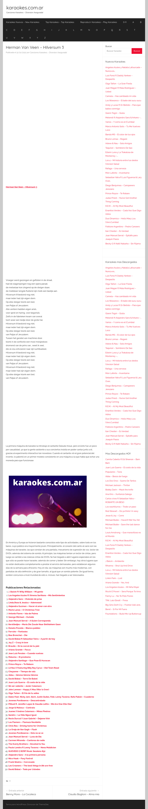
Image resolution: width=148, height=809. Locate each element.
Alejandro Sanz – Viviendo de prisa (25, 599)
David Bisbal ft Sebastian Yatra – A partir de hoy (31, 639)
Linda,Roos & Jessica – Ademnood (25, 602)
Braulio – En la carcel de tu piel (23, 646)
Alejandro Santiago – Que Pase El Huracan (29, 660)
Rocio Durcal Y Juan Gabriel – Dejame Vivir (29, 718)
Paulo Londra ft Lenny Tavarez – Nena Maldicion (32, 747)
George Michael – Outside (21, 617)
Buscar (108, 46)
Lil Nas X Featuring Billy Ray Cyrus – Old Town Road (33, 668)
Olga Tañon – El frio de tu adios (23, 693)
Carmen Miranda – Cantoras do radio (26, 740)
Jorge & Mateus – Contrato (21, 707)
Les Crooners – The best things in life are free (30, 765)
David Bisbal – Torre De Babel (22, 678)
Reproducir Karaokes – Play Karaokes (98, 22)
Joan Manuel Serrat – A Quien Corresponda (29, 620)
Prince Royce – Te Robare (20, 664)
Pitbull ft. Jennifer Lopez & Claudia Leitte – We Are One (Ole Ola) (39, 704)
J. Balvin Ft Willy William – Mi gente (25, 591)
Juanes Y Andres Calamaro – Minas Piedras (29, 711)
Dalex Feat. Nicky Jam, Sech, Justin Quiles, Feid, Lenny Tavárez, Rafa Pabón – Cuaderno (51, 697)
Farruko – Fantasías (18, 631)
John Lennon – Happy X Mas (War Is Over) (28, 689)
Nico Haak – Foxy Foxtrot (20, 758)
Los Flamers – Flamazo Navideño (24, 722)
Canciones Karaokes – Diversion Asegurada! (48, 52)
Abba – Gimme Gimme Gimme (23, 675)
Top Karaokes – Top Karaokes (60, 22)
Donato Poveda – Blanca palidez (24, 628)
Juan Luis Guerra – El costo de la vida (26, 682)
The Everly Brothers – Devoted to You (26, 744)
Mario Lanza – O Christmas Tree (24, 610)
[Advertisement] (52, 80)
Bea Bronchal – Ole (17, 635)
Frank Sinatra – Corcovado (21, 762)
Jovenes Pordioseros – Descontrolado (26, 700)
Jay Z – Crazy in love (18, 642)
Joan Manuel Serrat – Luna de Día (25, 736)
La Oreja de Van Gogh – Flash (22, 729)
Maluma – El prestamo (19, 657)
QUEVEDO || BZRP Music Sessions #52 (26, 751)
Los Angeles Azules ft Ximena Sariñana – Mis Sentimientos (36, 595)
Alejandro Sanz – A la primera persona (27, 755)
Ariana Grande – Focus (19, 649)
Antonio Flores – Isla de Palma (23, 613)
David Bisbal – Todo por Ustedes (24, 769)
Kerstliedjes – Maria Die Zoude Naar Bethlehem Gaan (34, 624)
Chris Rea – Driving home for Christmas (27, 726)
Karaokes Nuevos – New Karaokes (22, 22)
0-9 (124, 22)
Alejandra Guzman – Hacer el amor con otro (30, 606)
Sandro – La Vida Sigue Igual (22, 715)
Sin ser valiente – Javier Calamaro (25, 686)
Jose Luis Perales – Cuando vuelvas (25, 653)
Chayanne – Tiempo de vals (21, 671)
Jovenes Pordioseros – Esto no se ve (25, 733)
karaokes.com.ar (24, 8)
